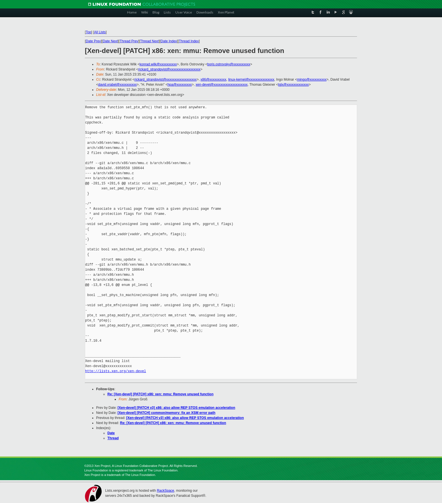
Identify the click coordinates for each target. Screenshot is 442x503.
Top (88, 32)
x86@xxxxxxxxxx (213, 79)
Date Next (110, 41)
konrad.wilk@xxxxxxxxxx (158, 64)
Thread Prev (129, 41)
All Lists (100, 32)
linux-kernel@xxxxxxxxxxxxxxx (251, 79)
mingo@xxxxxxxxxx (311, 79)
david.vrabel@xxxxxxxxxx (117, 85)
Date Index (169, 41)
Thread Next (149, 41)
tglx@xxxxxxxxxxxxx (293, 85)
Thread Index (189, 41)
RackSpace (165, 491)
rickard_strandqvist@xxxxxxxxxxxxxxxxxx (169, 69)
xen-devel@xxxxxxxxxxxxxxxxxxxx (221, 85)
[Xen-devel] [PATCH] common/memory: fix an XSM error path (166, 413)
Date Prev (93, 41)
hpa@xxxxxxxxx (179, 85)
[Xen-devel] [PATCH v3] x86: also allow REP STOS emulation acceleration (176, 408)
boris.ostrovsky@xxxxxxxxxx (228, 64)
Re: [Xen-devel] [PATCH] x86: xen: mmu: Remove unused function (160, 394)
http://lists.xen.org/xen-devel (115, 371)
